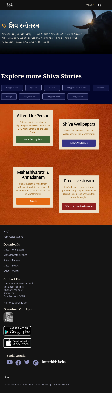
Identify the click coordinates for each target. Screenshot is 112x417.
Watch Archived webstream (78, 230)
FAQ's (7, 264)
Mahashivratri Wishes (15, 287)
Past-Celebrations (13, 269)
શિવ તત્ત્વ (52, 87)
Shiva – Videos (11, 303)
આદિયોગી (101, 87)
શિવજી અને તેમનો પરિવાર (76, 87)
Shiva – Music (11, 298)
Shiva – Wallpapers (14, 282)
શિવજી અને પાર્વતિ (53, 96)
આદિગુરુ (9, 96)
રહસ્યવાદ (33, 87)
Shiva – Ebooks (12, 292)
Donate (33, 224)
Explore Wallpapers (79, 151)
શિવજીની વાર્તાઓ (12, 87)
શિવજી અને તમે (29, 96)
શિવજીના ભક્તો (77, 96)
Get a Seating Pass (33, 147)
